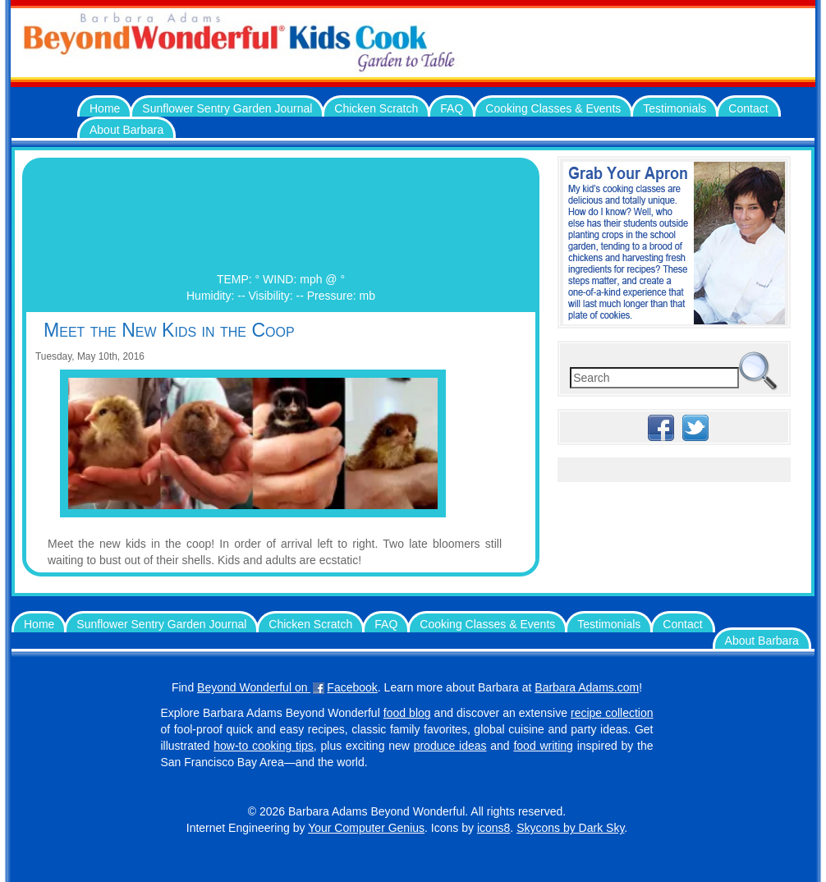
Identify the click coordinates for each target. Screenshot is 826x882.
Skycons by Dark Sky (570, 827)
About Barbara (126, 129)
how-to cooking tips (263, 745)
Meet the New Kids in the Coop (169, 330)
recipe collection (612, 712)
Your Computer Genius (366, 827)
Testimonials (674, 108)
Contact (748, 108)
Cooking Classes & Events (553, 108)
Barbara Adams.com (587, 687)
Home (104, 108)
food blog (407, 712)
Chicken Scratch (376, 108)
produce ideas (450, 745)
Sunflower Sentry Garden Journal (227, 108)
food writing (542, 745)
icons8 (493, 827)
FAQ (451, 108)
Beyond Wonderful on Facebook (287, 687)
